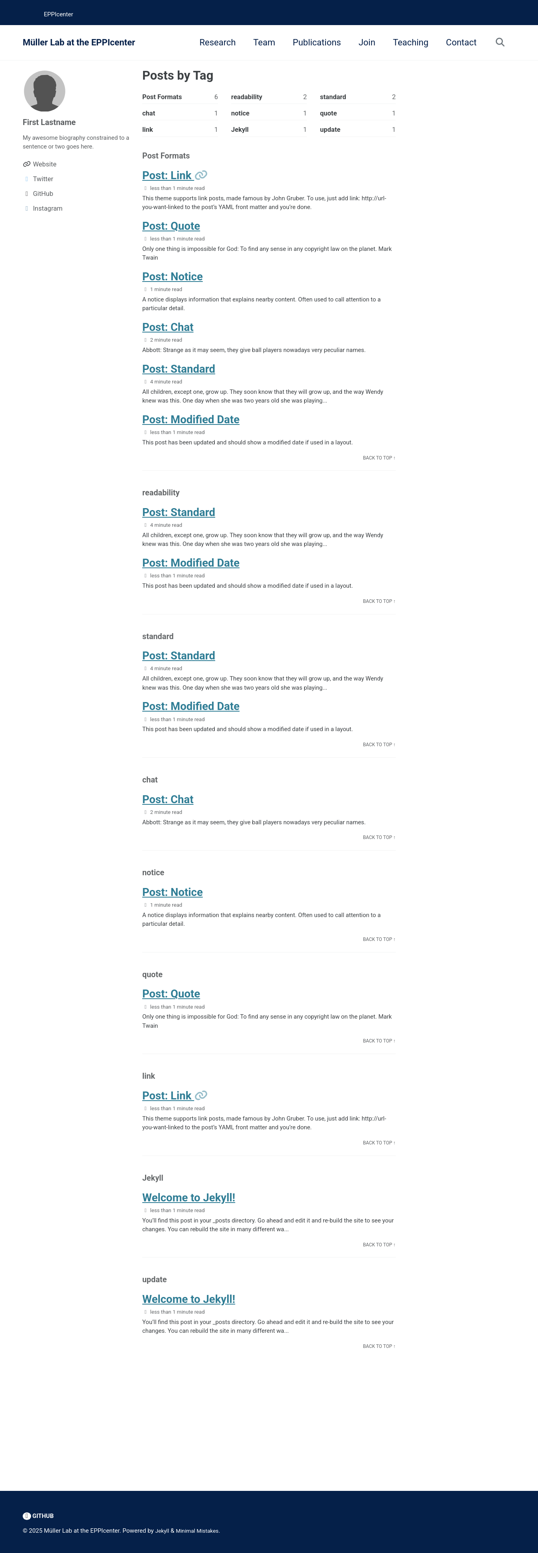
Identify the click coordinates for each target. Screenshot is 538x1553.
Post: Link (168, 180)
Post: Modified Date (191, 439)
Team (261, 42)
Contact (458, 42)
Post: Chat (168, 341)
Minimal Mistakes (201, 1531)
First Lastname (52, 122)
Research (214, 42)
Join (363, 42)
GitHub (39, 1516)
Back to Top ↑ (377, 480)
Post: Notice (172, 288)
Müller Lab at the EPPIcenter (79, 42)
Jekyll (163, 1531)
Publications (313, 42)
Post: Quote (171, 234)
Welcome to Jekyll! (188, 1258)
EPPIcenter (58, 14)
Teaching (407, 42)
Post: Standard (178, 385)
